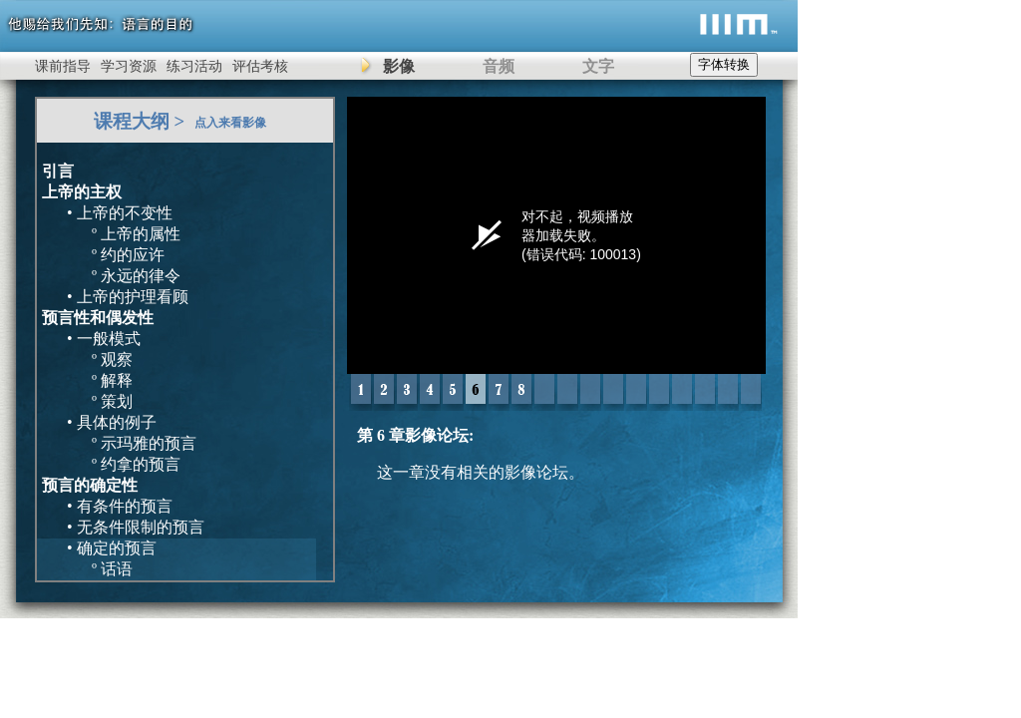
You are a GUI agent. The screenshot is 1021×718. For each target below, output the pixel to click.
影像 (399, 66)
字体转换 (724, 64)
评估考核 (260, 66)
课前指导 (63, 66)
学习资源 (129, 66)
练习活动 (194, 66)
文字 (598, 66)
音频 (498, 66)
